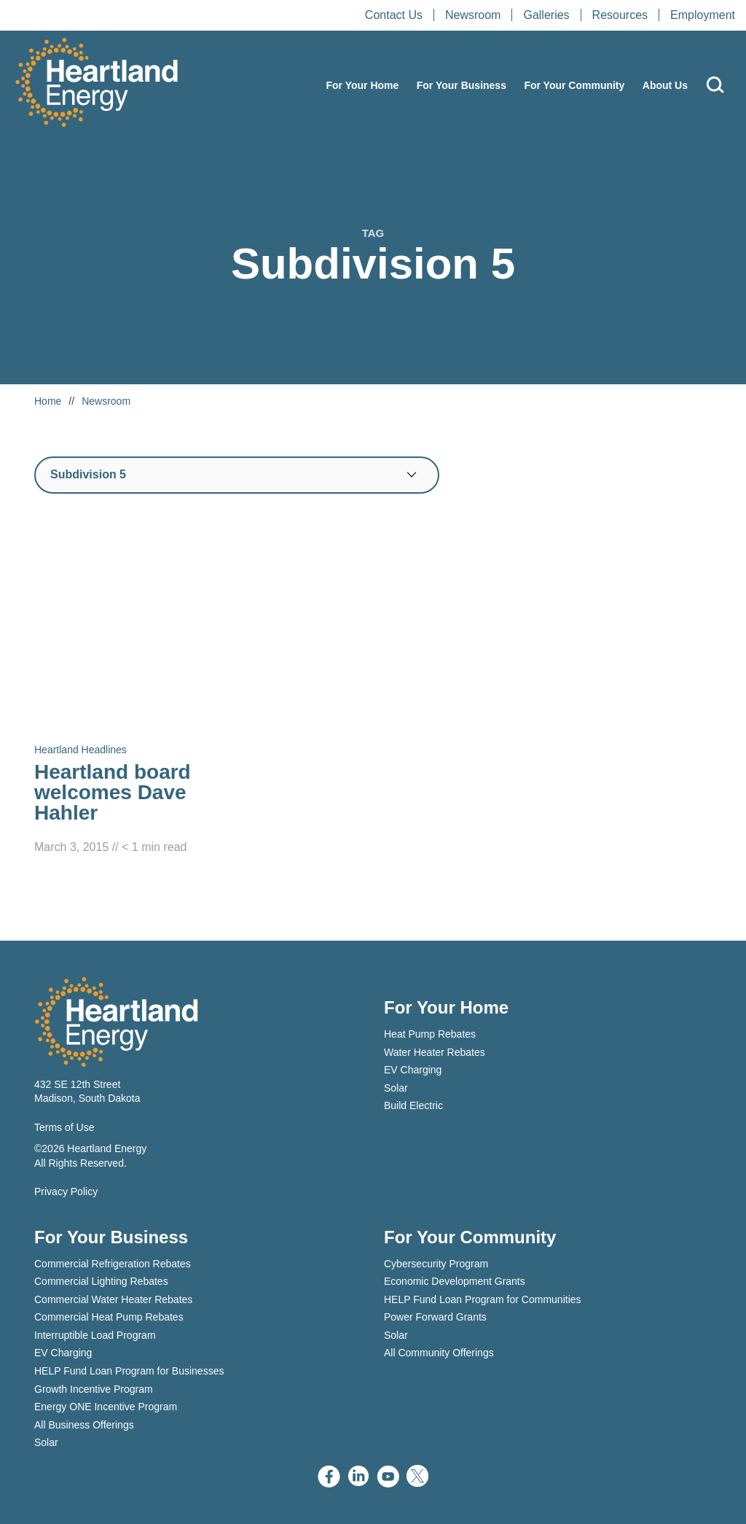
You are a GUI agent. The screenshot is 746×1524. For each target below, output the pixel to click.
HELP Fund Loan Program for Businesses (129, 1371)
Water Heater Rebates (434, 1052)
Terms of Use (64, 1127)
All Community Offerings (439, 1352)
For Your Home (362, 85)
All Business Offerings (84, 1425)
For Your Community (574, 85)
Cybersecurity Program (436, 1264)
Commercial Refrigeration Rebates (112, 1264)
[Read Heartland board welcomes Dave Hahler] (140, 690)
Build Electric (413, 1105)
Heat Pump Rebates (430, 1034)
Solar (396, 1088)
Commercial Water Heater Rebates (113, 1299)
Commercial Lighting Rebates (101, 1281)
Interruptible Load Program (95, 1335)
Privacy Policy (66, 1191)
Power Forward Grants (435, 1317)
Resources (620, 15)
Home (47, 401)
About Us (665, 85)
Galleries (546, 15)
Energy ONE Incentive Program (105, 1406)
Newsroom (472, 15)
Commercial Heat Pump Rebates (109, 1317)
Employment (702, 15)
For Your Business (461, 85)
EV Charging (412, 1070)
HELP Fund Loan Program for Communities (482, 1299)
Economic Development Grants (454, 1281)
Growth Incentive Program (93, 1389)
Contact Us (394, 15)
